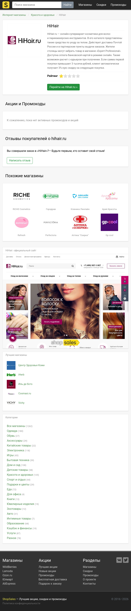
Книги (13, 499)
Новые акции (47, 571)
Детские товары (20, 470)
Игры (12, 455)
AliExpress (8, 583)
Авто (12, 513)
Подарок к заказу (50, 583)
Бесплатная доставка (53, 579)
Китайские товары (21, 445)
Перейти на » (63, 87)
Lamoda (7, 571)
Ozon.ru (7, 575)
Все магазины (19, 426)
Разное (14, 538)
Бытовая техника (20, 460)
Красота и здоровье (42, 15)
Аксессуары (17, 440)
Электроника (18, 450)
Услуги (13, 533)
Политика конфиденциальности (21, 603)
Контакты (89, 583)
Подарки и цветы (20, 484)
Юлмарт (7, 579)
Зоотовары (16, 508)
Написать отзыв (19, 160)
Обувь (13, 435)
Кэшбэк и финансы (22, 528)
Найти (67, 4)
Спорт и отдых (18, 479)
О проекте (89, 579)
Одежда (15, 431)
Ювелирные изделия (23, 504)
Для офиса (15, 494)
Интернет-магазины (14, 15)
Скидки (101, 4)
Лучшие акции (48, 567)
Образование (18, 523)
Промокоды (46, 575)
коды (118, 4)
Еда (11, 489)
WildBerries (9, 567)
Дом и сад (16, 465)
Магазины (85, 4)
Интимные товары (20, 518)
